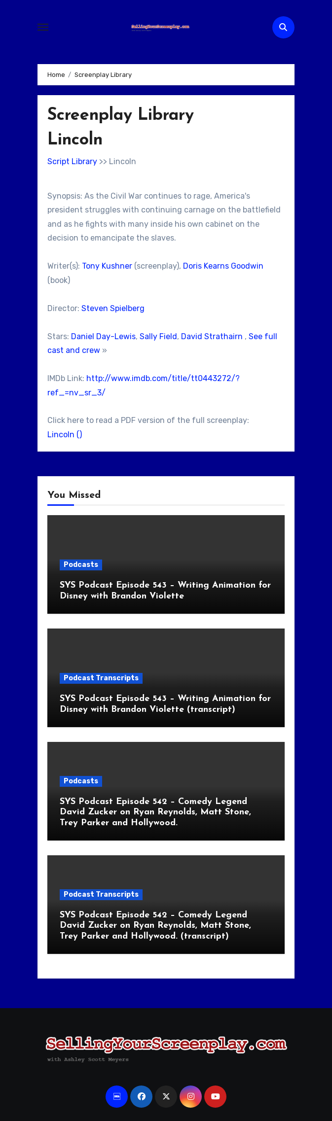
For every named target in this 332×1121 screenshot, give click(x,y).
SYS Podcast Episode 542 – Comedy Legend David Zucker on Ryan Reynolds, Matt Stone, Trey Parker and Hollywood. (155, 812)
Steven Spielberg (113, 308)
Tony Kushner (107, 266)
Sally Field (158, 336)
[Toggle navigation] (42, 27)
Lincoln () (64, 434)
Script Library (72, 161)
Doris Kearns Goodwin (223, 266)
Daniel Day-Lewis (103, 336)
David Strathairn (212, 336)
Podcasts (81, 564)
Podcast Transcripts (101, 678)
